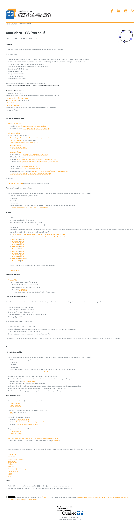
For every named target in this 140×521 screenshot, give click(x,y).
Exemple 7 (15, 253)
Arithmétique (12, 454)
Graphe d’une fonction (23, 419)
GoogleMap (23, 289)
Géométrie (11, 457)
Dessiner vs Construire (15, 183)
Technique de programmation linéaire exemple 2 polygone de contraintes (35, 237)
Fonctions (11, 466)
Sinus (12, 412)
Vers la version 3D (13, 100)
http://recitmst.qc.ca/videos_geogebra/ (35, 154)
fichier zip (23, 258)
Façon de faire (12, 280)
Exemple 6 (15, 251)
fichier (22, 239)
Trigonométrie (12, 461)
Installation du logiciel (15, 124)
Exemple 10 (16, 261)
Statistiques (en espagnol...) (17, 469)
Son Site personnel (34, 169)
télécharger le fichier (29, 381)
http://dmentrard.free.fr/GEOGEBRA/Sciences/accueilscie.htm (39, 162)
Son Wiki (23, 169)
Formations (14, 23)
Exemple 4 (15, 246)
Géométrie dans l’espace (16, 459)
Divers (10, 473)
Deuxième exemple (16, 434)
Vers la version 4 (12, 98)
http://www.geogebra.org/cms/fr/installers (32, 126)
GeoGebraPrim (11, 103)
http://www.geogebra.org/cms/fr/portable (36, 128)
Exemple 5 (15, 249)
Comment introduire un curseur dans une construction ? (30, 208)
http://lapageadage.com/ (29, 166)
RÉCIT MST (44, 497)
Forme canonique (15, 405)
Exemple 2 (15, 241)
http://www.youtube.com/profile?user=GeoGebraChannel (49, 171)
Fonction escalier (13, 270)
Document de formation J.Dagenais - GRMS (24, 143)
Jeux (9, 476)
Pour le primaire (13, 471)
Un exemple (55, 441)
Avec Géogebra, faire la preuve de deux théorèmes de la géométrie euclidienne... (33, 438)
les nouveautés (23, 98)
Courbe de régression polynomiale (27, 424)
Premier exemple (15, 431)
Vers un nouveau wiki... (19, 147)
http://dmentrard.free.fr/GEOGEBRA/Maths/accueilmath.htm (36, 159)
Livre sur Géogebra (16, 140)
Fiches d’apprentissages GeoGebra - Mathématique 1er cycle (29, 138)
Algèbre (10, 464)
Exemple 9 (15, 258)
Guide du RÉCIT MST (16, 152)
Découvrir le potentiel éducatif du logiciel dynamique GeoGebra (30, 173)
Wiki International (15, 145)
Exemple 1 (15, 239)
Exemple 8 (15, 256)
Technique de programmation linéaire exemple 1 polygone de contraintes (35, 234)
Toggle (4, 4)
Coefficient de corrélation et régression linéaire (31, 422)
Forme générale (15, 403)
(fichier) (62, 234)
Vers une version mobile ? (15, 105)
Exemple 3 (15, 244)
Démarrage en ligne (14, 133)
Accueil (8, 23)
